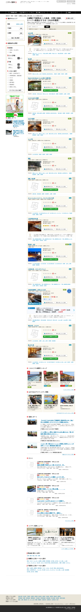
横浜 (19, 599)
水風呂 (63, 562)
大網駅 (33, 54)
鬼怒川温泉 (62, 598)
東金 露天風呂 (60, 53)
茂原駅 (64, 113)
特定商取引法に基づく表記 (61, 607)
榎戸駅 (37, 240)
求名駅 (62, 73)
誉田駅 (70, 320)
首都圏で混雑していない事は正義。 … (51, 489)
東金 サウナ (54, 53)
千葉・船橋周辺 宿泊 (36, 284)
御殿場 (39, 599)
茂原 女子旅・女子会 (53, 133)
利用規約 (69, 607)
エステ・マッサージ (31, 562)
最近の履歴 (71, 1)
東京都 (39, 596)
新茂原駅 (61, 93)
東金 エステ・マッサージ (37, 53)
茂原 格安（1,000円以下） (63, 173)
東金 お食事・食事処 (47, 53)
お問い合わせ (72, 603)
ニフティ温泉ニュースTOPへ (67, 548)
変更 (21, 28)
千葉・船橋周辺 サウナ (55, 284)
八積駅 (71, 113)
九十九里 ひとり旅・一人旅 (61, 362)
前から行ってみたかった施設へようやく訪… (51, 477)
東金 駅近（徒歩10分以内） (47, 73)
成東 (39, 555)
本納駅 (57, 93)
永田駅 (68, 93)
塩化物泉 (67, 569)
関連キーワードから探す (12, 601)
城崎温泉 (33, 598)
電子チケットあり (33, 29)
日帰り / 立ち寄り (14, 50)
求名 (36, 555)
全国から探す (19, 24)
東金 (33, 555)
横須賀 (25, 599)
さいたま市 (32, 599)
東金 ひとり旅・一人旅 (36, 73)
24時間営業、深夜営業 (15, 75)
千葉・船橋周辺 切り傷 (46, 239)
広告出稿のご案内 (49, 603)
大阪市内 (44, 599)
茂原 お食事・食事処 (41, 113)
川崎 (22, 599)
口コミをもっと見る (69, 520)
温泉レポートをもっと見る (68, 454)
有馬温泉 (28, 598)
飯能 (36, 599)
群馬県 (36, 596)
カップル (35, 561)
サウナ (31, 561)
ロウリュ (68, 562)
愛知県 (55, 596)
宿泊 (28, 561)
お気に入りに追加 (62, 43)
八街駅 (33, 240)
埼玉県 (24, 596)
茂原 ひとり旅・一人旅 (43, 133)
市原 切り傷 (49, 320)
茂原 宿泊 (34, 113)
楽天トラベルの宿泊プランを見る (50, 90)
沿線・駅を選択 (15, 38)
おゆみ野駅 (65, 320)
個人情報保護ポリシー (50, 607)
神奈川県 (20, 596)
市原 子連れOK (52, 93)
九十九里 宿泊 (35, 154)
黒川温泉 (53, 598)
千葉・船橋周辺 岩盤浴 (65, 284)
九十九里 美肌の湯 (50, 263)
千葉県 (28, 596)
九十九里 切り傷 (58, 263)
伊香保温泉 (43, 598)
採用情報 (73, 607)
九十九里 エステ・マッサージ (55, 213)
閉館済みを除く (52, 29)
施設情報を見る (49, 43)
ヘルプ (66, 603)
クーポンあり (43, 29)
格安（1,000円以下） (32, 569)
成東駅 (33, 363)
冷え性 (38, 562)
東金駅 (37, 54)
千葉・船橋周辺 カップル (67, 239)
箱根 (24, 598)
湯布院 (57, 598)
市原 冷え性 (39, 93)
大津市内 (54, 599)
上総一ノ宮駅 (68, 263)
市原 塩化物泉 (43, 320)
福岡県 (59, 596)
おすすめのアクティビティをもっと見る (65, 413)
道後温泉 (48, 598)
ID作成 (73, 3)
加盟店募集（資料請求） (39, 603)
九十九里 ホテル (65, 213)
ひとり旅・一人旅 (63, 561)
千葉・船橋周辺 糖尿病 (36, 239)
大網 (28, 555)
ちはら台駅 (60, 320)
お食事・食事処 (42, 561)
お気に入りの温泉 (61, 1)
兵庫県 (32, 596)
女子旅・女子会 (54, 561)
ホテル (42, 562)
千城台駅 (41, 240)
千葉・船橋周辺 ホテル (46, 284)
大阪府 (43, 596)
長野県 (51, 596)
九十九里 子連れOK (51, 362)
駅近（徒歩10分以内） (53, 562)
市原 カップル (45, 93)
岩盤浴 (11, 80)
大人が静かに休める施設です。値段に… (49, 513)
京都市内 (49, 599)
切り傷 (46, 562)
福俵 (31, 555)
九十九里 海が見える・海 (44, 213)
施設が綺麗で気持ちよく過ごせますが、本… (51, 465)
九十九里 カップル (42, 362)
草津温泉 (20, 598)
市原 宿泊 (34, 93)
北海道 (47, 596)
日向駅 (45, 240)
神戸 (57, 599)
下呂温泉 (38, 598)
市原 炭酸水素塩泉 (36, 320)
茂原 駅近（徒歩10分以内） (51, 113)
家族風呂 (12, 84)
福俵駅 (69, 53)
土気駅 (65, 53)
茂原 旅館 (60, 113)
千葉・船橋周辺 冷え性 (56, 239)
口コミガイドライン (59, 603)
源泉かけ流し (13, 86)
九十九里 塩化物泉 (36, 263)
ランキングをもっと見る (68, 389)
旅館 (60, 562)
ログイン (69, 3)
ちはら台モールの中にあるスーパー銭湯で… (51, 501)
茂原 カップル (35, 133)
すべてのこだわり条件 (15, 90)
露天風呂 (48, 561)
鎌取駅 (33, 321)
